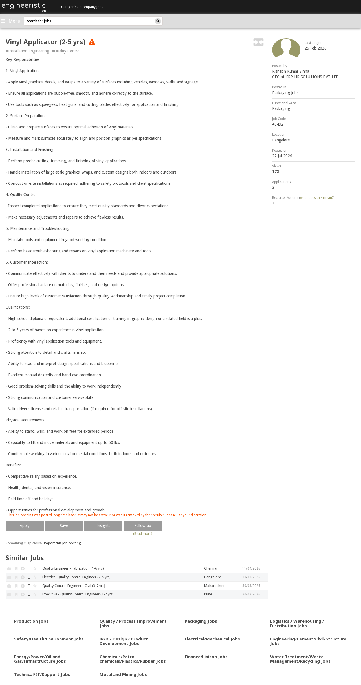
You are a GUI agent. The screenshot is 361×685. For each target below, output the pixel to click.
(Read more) (142, 534)
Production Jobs (31, 621)
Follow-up (142, 525)
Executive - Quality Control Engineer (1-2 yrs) (78, 594)
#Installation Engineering (27, 51)
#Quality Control (66, 51)
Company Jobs (91, 7)
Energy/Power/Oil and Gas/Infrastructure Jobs (40, 659)
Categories (69, 7)
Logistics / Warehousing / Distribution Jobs (297, 623)
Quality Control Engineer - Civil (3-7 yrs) (73, 586)
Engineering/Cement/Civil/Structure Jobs (308, 641)
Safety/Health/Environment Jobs (49, 639)
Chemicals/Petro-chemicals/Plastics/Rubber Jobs (133, 659)
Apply (25, 525)
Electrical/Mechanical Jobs (212, 639)
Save (64, 525)
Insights (103, 525)
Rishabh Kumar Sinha (290, 71)
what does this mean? (316, 198)
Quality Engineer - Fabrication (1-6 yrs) (73, 568)
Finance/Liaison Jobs (206, 656)
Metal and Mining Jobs (123, 674)
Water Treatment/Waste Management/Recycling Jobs (300, 659)
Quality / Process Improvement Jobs (133, 623)
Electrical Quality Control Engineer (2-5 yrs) (76, 577)
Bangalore (281, 140)
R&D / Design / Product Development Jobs (124, 641)
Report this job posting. (63, 543)
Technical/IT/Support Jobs (42, 674)
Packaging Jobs (285, 92)
